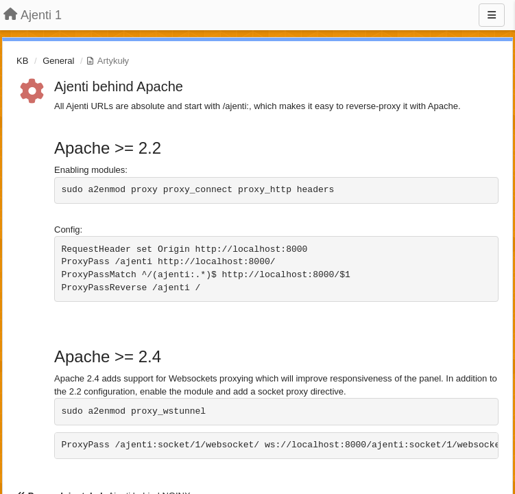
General (58, 61)
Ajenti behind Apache (118, 86)
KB (22, 61)
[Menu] (492, 15)
